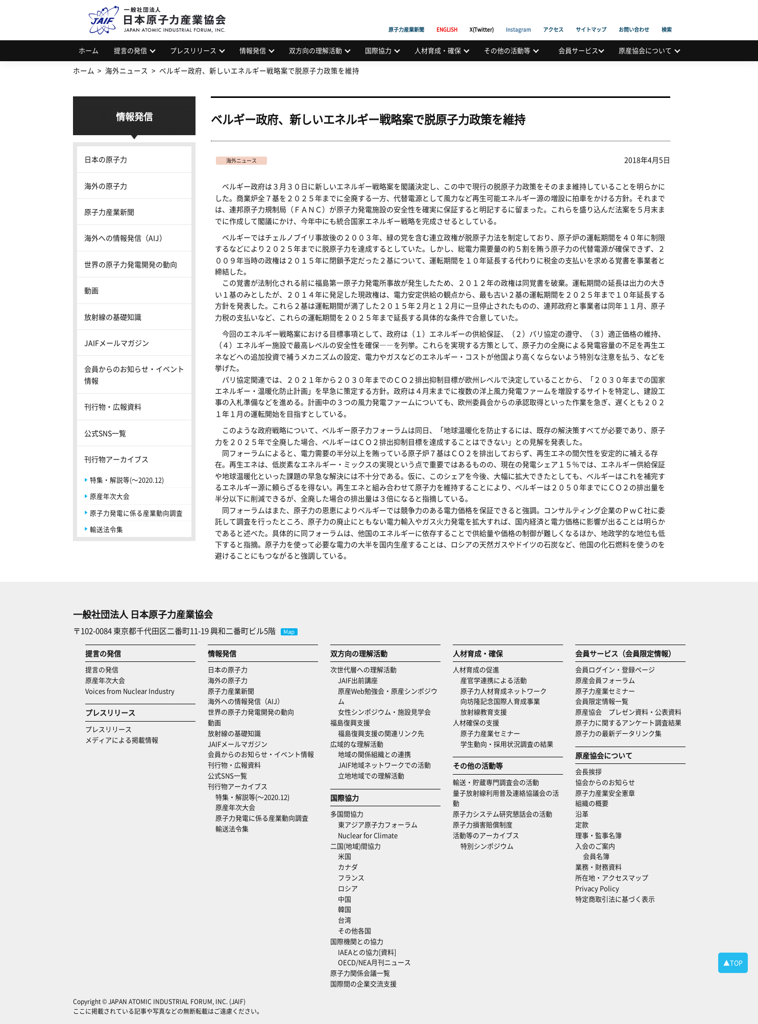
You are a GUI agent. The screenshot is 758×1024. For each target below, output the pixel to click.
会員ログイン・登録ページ (615, 669)
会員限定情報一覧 (601, 701)
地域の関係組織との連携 (374, 754)
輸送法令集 (106, 529)
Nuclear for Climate (368, 835)
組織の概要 (591, 803)
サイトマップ (591, 17)
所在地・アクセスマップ (611, 877)
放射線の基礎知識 (112, 317)
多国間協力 (346, 813)
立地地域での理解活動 (371, 775)
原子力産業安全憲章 (605, 793)
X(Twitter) (481, 17)
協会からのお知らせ (605, 782)
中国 (344, 899)
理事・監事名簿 (598, 835)
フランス (351, 877)
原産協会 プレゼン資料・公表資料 (628, 711)
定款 (582, 824)
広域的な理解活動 (356, 744)
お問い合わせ (634, 17)
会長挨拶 (588, 771)
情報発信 (252, 50)
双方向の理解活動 (315, 50)
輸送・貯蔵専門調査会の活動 (496, 782)
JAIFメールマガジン (116, 343)
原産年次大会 (110, 496)
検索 (666, 17)
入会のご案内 (595, 846)
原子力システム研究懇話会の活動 (502, 813)
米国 (344, 856)
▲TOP (733, 962)
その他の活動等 (507, 50)
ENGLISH (446, 17)
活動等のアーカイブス (486, 835)
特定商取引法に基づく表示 (615, 899)
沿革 (582, 813)
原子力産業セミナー (490, 733)
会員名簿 (596, 856)
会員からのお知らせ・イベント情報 (134, 374)
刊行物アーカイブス (116, 459)
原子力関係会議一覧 (360, 973)
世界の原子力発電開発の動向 (130, 264)
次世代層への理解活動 (363, 669)
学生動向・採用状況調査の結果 (510, 744)
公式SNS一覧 (105, 433)
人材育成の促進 (476, 669)
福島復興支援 (350, 722)
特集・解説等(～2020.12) (127, 479)
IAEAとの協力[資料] (367, 952)
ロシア (348, 888)
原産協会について (645, 50)
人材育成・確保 (437, 50)
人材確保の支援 (476, 722)
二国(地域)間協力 (355, 846)
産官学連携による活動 (493, 680)
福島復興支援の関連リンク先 (381, 733)
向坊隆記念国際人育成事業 (500, 701)
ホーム (89, 50)
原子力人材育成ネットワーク (503, 691)
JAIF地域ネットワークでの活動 (384, 765)
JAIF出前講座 (358, 680)
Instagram (518, 17)
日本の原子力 (105, 159)
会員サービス (578, 50)
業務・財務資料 (598, 867)
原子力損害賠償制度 (482, 824)
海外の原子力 (105, 186)
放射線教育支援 (483, 711)
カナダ (348, 867)
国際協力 (378, 50)
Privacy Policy (597, 888)
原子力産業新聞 (406, 17)
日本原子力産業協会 (162, 8)
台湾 (344, 920)
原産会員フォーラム (605, 680)
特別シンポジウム (487, 846)
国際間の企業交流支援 (363, 983)
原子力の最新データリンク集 (618, 733)
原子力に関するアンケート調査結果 (628, 722)
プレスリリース (193, 50)
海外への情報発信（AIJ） (125, 238)
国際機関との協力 (356, 941)
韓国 (344, 909)
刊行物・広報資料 (112, 406)
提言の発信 (130, 50)
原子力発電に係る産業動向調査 (136, 513)
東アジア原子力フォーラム (378, 824)
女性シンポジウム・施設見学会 (384, 711)
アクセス (553, 17)
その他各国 (354, 930)
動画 (91, 290)
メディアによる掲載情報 (121, 740)
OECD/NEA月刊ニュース (374, 962)
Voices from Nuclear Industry (130, 691)
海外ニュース (241, 160)
